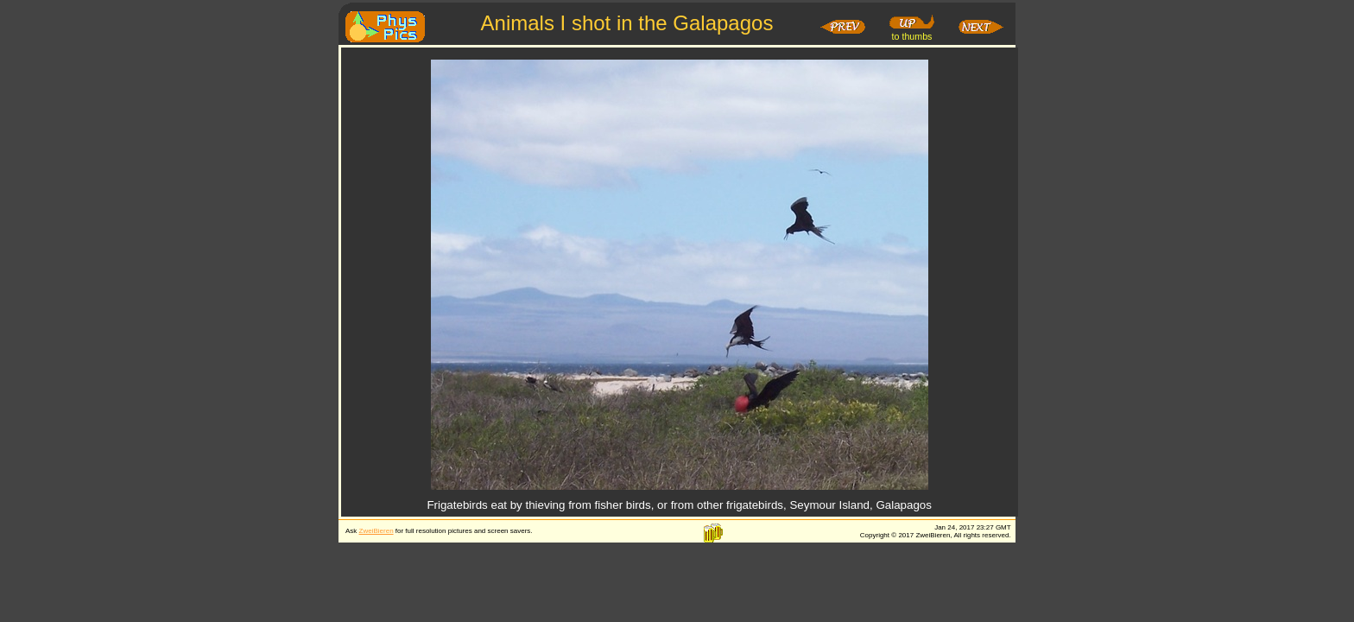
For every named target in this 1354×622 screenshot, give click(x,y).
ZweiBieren (376, 531)
